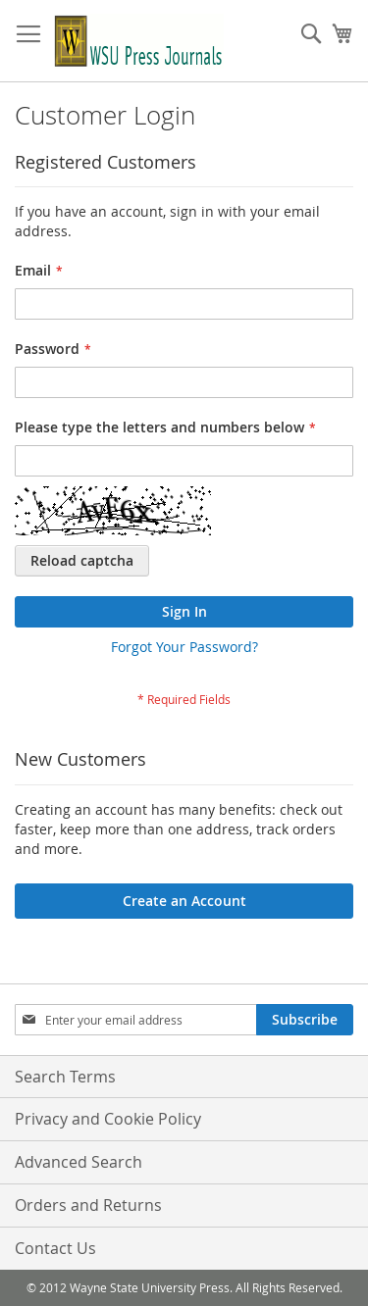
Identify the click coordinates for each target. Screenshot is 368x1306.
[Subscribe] (304, 1019)
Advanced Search (78, 1162)
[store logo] (139, 41)
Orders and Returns (88, 1205)
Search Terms (65, 1076)
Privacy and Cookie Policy (108, 1119)
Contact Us (55, 1248)
